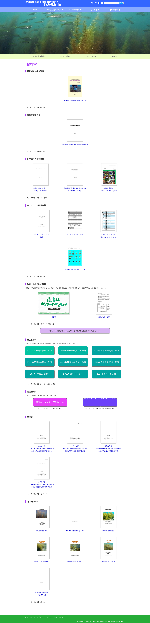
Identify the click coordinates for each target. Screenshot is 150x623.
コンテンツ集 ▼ (75, 10)
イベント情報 (65, 56)
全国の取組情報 (39, 56)
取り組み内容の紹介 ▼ (55, 10)
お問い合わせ (115, 10)
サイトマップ (60, 617)
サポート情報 (91, 56)
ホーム (35, 10)
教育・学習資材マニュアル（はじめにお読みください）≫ (75, 331)
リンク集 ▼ (95, 10)
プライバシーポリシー (45, 617)
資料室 (114, 56)
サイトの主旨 (30, 617)
